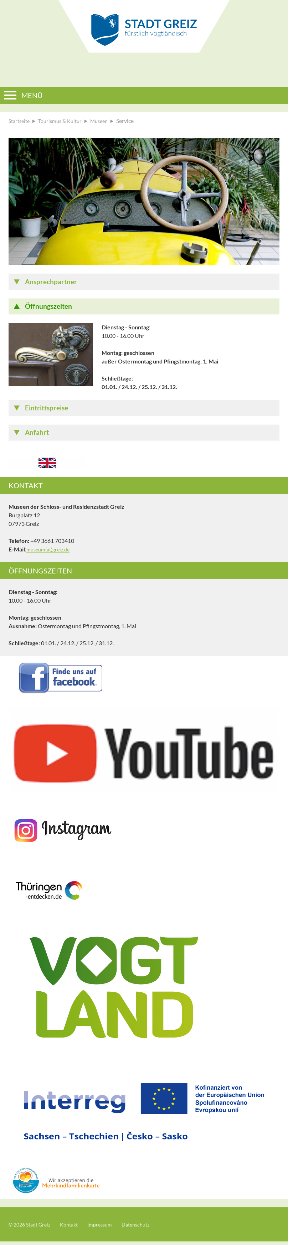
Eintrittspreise (48, 410)
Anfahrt (38, 435)
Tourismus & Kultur (64, 120)
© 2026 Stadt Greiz (32, 1227)
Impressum (109, 1227)
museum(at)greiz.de (50, 552)
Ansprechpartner (53, 282)
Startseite (20, 120)
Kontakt (75, 1227)
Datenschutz (148, 1227)
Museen (107, 120)
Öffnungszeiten (50, 307)
